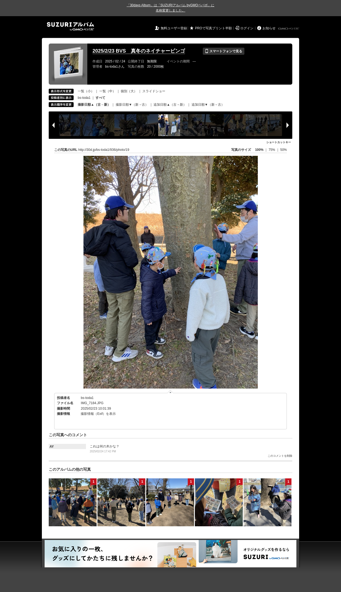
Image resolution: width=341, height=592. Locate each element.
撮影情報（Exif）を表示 (98, 414)
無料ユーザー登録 (174, 28)
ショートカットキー (278, 142)
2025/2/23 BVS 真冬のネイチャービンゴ (139, 51)
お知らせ (269, 28)
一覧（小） (86, 91)
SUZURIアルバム (70, 26)
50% (283, 150)
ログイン (246, 28)
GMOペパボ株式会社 (289, 28)
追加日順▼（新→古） (208, 105)
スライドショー (153, 91)
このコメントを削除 (280, 455)
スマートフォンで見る (223, 51)
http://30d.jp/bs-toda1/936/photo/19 (103, 150)
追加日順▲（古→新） (170, 105)
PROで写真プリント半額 (213, 28)
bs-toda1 (84, 98)
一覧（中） (107, 91)
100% (259, 150)
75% (272, 150)
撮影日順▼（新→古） (132, 105)
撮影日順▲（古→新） (94, 105)
